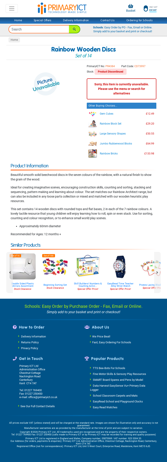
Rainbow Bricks (109, 153)
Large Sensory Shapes (113, 133)
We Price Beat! (101, 336)
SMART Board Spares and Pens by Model (118, 379)
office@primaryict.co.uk (42, 397)
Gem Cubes (106, 113)
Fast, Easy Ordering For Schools (111, 342)
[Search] (74, 29)
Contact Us (107, 20)
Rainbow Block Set (110, 123)
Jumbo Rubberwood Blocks (116, 143)
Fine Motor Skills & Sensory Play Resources (119, 373)
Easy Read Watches (105, 407)
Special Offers (43, 20)
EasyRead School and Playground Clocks (118, 401)
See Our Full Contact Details (37, 406)
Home (18, 20)
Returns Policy (30, 342)
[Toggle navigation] (12, 8)
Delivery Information (76, 20)
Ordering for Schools (139, 20)
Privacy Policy (29, 348)
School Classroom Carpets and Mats (115, 395)
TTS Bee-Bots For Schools (109, 368)
